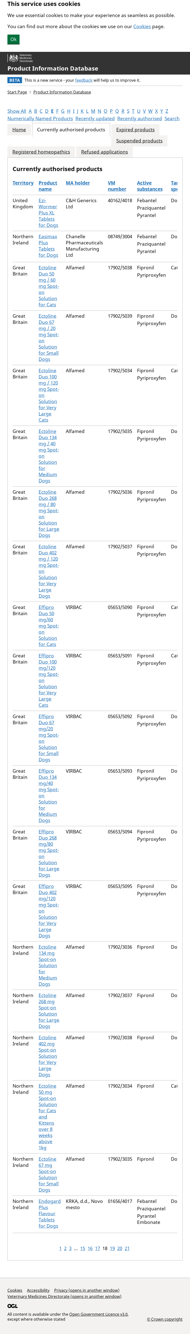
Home (19, 130)
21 (127, 1248)
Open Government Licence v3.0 (98, 1314)
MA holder (78, 183)
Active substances (150, 186)
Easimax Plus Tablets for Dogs (48, 245)
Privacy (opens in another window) (86, 1290)
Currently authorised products (71, 130)
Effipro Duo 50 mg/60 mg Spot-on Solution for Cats (49, 625)
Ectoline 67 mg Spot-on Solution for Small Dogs (49, 1174)
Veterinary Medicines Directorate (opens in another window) (64, 1296)
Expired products (135, 130)
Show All (16, 111)
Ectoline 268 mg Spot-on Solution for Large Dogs (49, 1010)
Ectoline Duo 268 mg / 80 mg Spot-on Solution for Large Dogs (49, 513)
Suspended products (139, 141)
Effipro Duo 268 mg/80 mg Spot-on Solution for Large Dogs (49, 853)
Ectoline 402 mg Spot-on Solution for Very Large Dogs (48, 1056)
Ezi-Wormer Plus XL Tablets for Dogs (48, 212)
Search (172, 118)
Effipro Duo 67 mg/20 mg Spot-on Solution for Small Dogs (49, 738)
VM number (117, 186)
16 (90, 1248)
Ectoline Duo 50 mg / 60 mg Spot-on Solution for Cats (49, 286)
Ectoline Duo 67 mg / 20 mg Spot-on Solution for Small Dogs (49, 337)
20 (119, 1248)
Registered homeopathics (41, 152)
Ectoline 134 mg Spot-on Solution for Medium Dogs (48, 965)
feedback (84, 80)
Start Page (17, 92)
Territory (23, 183)
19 (112, 1248)
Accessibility (38, 1290)
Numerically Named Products (40, 118)
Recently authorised (139, 118)
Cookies (142, 26)
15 (82, 1248)
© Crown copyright (165, 1319)
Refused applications (104, 152)
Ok (13, 39)
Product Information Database (52, 68)
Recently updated (95, 118)
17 (97, 1248)
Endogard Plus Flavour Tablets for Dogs (50, 1213)
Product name (48, 186)
